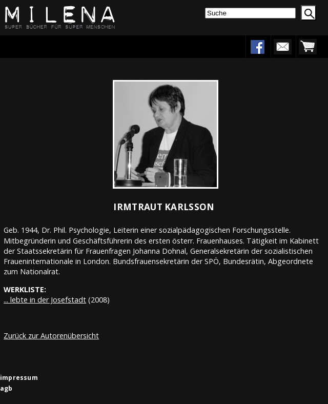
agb (6, 388)
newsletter (282, 46)
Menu (39, 46)
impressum (19, 377)
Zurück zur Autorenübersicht (51, 335)
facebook (257, 46)
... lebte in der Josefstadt (45, 300)
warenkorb (307, 46)
